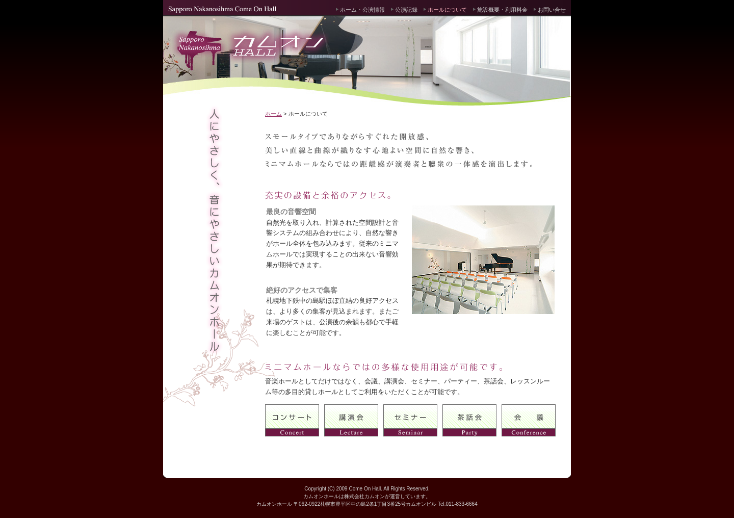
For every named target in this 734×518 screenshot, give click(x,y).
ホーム (273, 114)
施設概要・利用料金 (502, 10)
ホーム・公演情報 (362, 10)
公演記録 (406, 10)
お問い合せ (552, 10)
